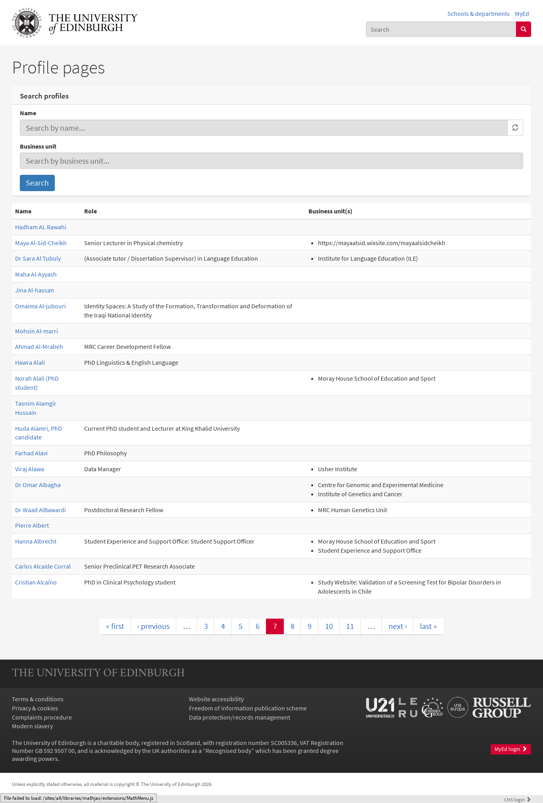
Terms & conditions (38, 699)
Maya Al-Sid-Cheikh (41, 243)
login (517, 799)
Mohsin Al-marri (36, 331)
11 (350, 626)
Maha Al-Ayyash (36, 274)
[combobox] (441, 29)
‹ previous (153, 626)
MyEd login (511, 749)
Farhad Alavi (31, 453)
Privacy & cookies (35, 708)
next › (398, 626)
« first (115, 626)
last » (428, 626)
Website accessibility (216, 699)
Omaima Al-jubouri (40, 306)
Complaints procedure (42, 717)
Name (28, 113)
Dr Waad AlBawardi (40, 510)
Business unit (38, 146)
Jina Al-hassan (34, 290)
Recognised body (228, 751)
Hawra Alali (30, 362)
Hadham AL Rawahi (40, 227)
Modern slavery (32, 726)
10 (329, 626)
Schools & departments (478, 13)
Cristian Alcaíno (36, 582)
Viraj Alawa (29, 469)
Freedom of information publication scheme (248, 708)
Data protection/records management (239, 717)
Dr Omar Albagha (38, 485)
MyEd (522, 13)
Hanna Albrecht (35, 541)
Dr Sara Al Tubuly (38, 258)
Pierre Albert (32, 525)
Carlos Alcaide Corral (43, 566)
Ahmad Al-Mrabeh (39, 346)
